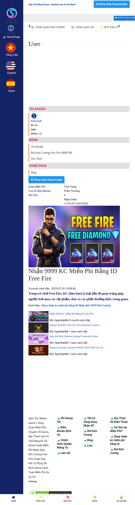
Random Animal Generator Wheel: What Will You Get (76, 347)
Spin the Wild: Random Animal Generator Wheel (74, 336)
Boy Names (44, 190)
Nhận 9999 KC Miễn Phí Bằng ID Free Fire (72, 314)
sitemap (32, 481)
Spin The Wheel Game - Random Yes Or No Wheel (51, 4)
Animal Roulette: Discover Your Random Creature (74, 325)
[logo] (11, 10)
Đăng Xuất (36, 121)
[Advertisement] (79, 78)
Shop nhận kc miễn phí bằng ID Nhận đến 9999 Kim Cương (75, 305)
